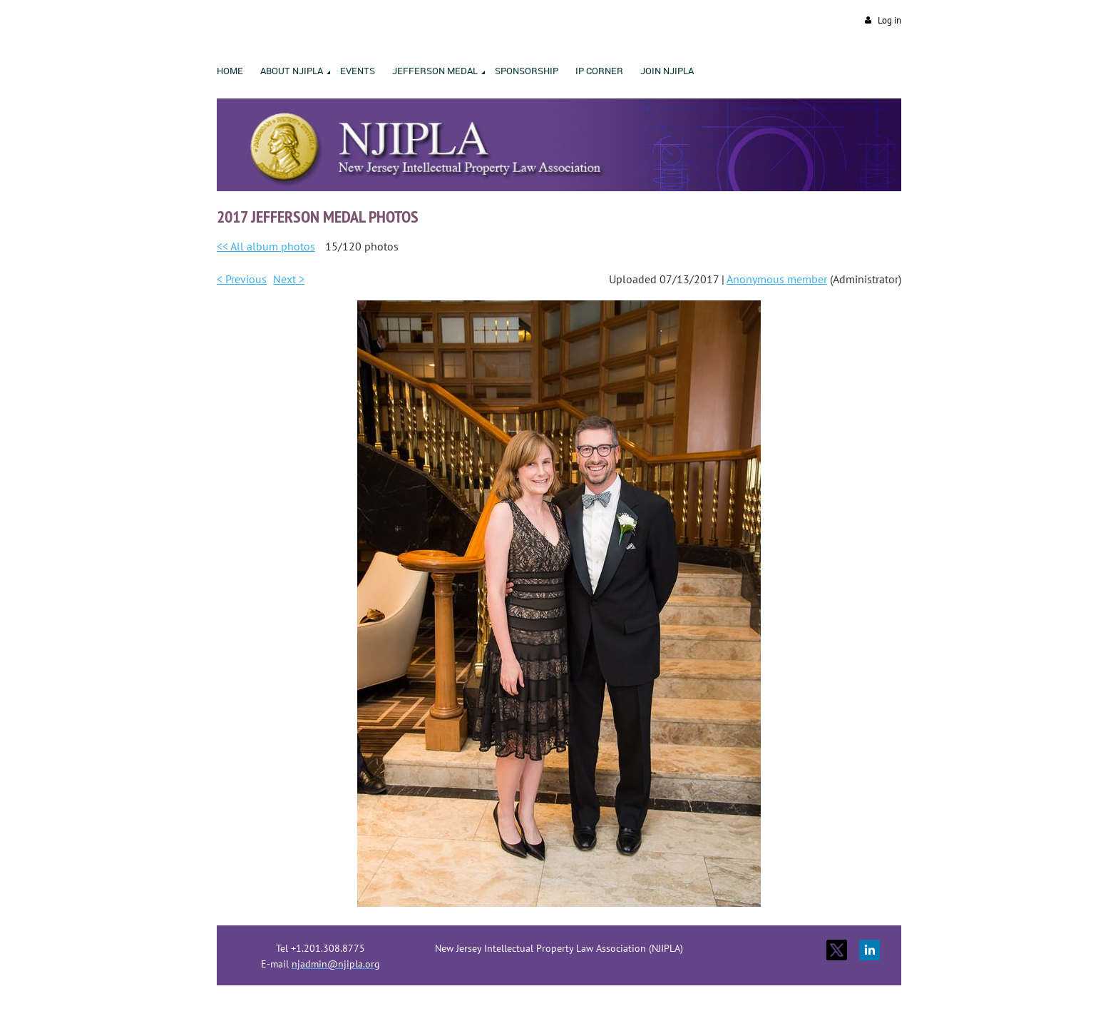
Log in (889, 20)
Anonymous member (777, 279)
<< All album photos (266, 246)
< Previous (242, 279)
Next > (288, 279)
